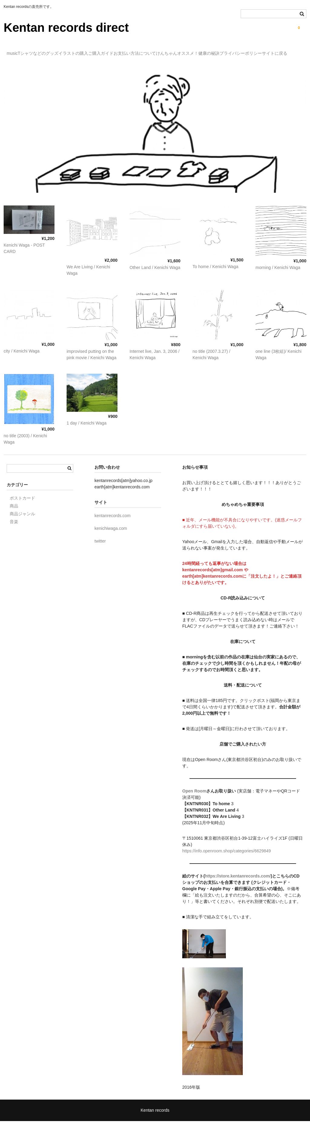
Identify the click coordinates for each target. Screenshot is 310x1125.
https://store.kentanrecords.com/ (238, 879)
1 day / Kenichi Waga (87, 427)
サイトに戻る (77, 63)
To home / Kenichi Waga (215, 270)
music (15, 50)
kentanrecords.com (112, 519)
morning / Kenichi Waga (278, 271)
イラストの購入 (101, 50)
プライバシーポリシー (31, 63)
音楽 (14, 525)
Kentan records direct (66, 27)
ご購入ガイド (141, 50)
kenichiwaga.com (110, 532)
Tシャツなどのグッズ (54, 50)
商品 (14, 509)
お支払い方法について (188, 50)
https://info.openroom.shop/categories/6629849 (226, 854)
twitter (100, 545)
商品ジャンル (22, 517)
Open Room (194, 794)
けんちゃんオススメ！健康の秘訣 (253, 50)
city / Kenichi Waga (22, 355)
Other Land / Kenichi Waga (155, 271)
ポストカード (22, 502)
